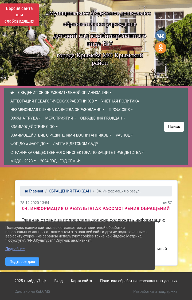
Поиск (174, 126)
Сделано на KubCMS (32, 291)
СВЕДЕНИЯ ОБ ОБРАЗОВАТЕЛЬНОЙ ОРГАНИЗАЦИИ (63, 93)
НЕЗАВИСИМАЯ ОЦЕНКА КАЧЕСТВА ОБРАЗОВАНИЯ (55, 110)
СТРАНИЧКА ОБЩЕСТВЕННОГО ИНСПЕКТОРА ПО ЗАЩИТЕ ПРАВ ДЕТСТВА (75, 152)
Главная (34, 191)
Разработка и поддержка (155, 291)
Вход (58, 281)
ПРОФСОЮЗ (119, 110)
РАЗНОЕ (123, 135)
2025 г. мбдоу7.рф (30, 281)
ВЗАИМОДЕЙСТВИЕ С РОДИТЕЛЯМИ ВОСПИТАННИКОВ (59, 135)
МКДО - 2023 (21, 161)
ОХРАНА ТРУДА (24, 118)
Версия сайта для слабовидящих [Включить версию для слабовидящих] (19, 15)
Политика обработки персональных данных (138, 281)
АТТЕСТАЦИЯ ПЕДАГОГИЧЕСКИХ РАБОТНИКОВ (52, 101)
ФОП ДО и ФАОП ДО (28, 144)
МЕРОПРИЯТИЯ (59, 118)
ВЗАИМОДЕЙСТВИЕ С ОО (32, 127)
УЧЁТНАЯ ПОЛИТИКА (120, 101)
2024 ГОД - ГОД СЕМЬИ (60, 161)
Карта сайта (81, 281)
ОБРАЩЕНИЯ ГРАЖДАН (101, 118)
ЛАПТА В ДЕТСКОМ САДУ (75, 144)
